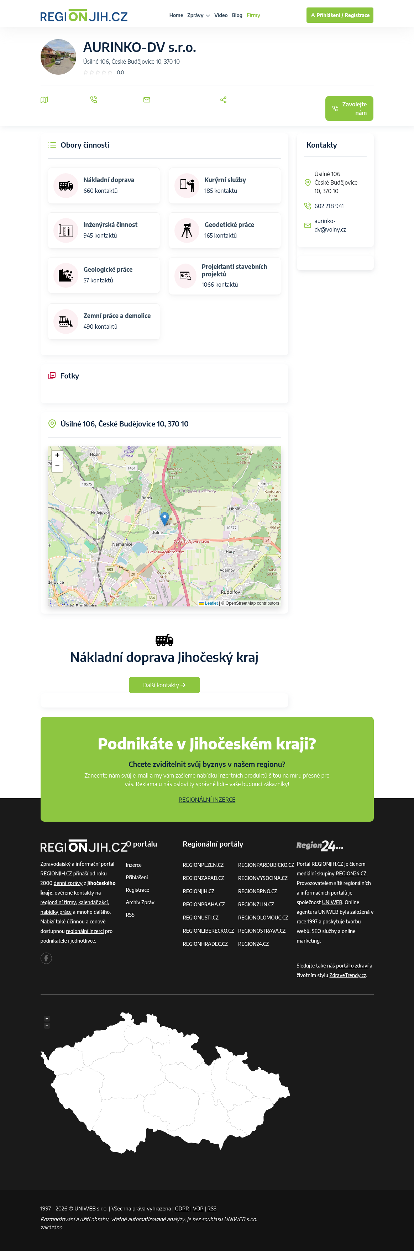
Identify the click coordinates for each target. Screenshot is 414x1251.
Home (176, 15)
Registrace (357, 15)
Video (221, 15)
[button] (164, 519)
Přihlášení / (327, 15)
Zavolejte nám (349, 108)
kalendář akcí (93, 902)
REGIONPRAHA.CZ (204, 904)
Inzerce (134, 865)
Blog (237, 15)
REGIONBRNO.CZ (257, 891)
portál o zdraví (352, 966)
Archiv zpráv (140, 902)
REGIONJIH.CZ (198, 891)
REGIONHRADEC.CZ (205, 944)
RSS (130, 915)
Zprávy (198, 15)
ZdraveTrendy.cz (348, 975)
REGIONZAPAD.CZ (203, 878)
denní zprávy (68, 883)
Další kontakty (164, 685)
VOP (198, 1208)
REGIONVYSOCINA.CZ (263, 878)
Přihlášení (137, 877)
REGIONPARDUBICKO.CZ (266, 865)
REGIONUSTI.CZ (201, 918)
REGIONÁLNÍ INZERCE (207, 799)
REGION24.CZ (253, 944)
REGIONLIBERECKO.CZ (208, 931)
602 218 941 (329, 206)
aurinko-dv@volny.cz (330, 225)
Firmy (253, 15)
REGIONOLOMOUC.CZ (263, 918)
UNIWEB (332, 902)
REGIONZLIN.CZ (256, 904)
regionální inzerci (85, 931)
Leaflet (208, 603)
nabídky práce (56, 912)
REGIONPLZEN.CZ (203, 865)
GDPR (182, 1208)
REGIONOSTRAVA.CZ (261, 931)
